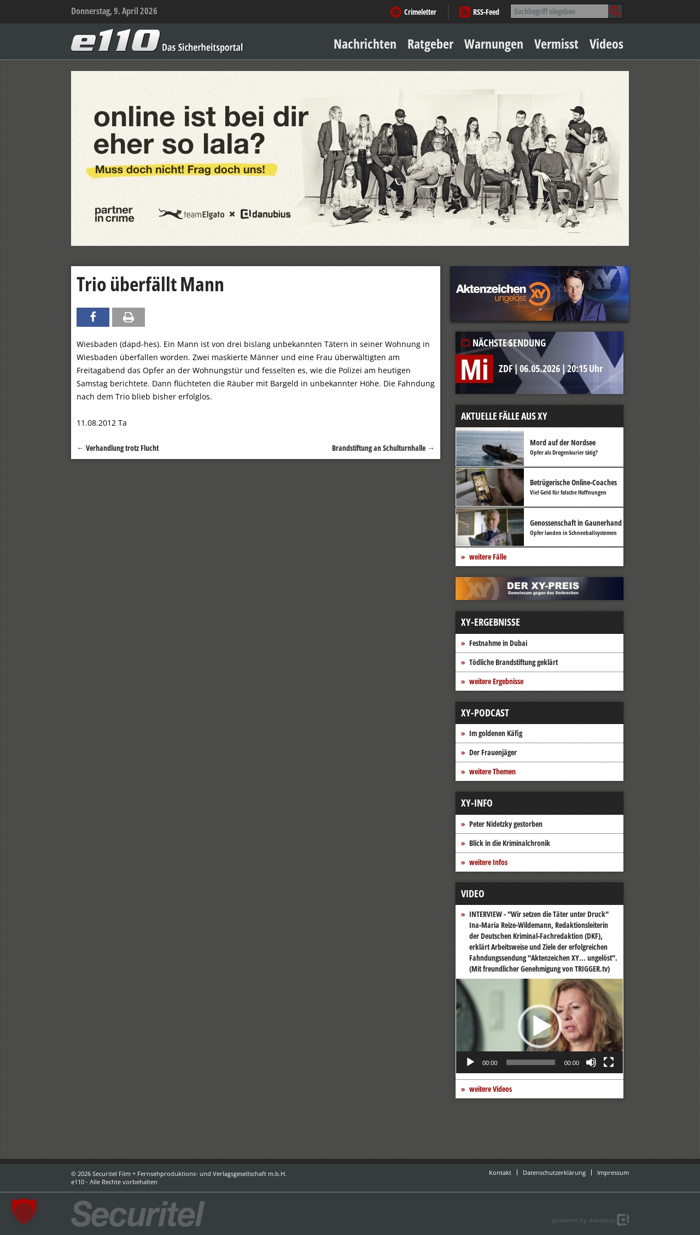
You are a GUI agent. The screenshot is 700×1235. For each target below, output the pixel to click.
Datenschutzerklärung (554, 1172)
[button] (540, 1026)
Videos (606, 43)
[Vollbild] (608, 1062)
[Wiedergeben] (470, 1062)
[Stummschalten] (591, 1062)
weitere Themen (492, 771)
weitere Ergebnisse (496, 681)
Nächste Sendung (509, 342)
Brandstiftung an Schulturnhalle (383, 448)
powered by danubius (583, 1220)
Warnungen (493, 43)
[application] (539, 1026)
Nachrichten (365, 43)
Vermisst (556, 43)
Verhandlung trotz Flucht (118, 448)
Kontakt (500, 1172)
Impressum (613, 1172)
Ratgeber (430, 43)
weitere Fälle (487, 556)
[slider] (531, 1062)
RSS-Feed (486, 12)
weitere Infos (488, 862)
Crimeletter (420, 12)
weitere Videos (490, 1089)
